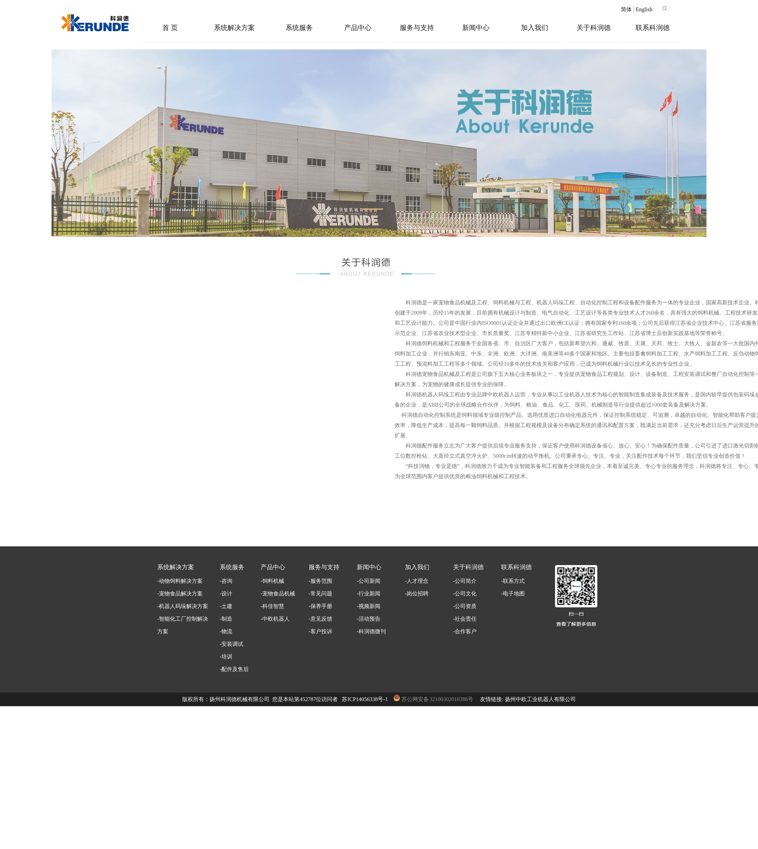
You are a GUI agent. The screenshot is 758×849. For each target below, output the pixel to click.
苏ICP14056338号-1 (365, 699)
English (644, 9)
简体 (626, 9)
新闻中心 (476, 27)
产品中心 (357, 27)
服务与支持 (417, 27)
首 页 (170, 27)
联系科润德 (653, 27)
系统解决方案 (234, 27)
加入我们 (534, 27)
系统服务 (299, 27)
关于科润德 (594, 27)
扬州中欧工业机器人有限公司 (540, 699)
